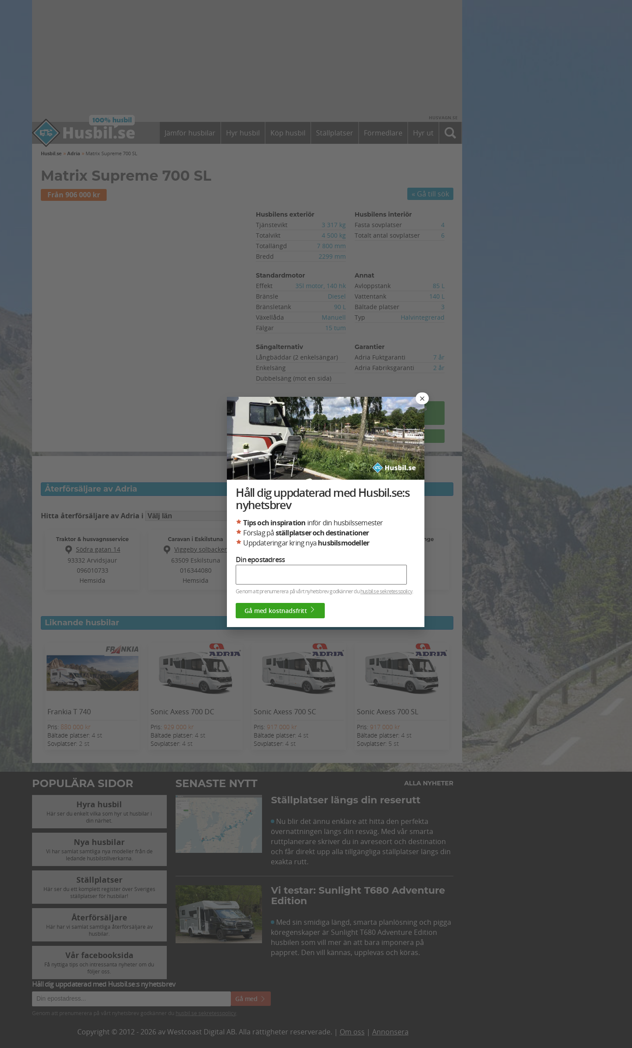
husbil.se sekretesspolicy (396, 608)
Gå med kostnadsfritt (290, 628)
